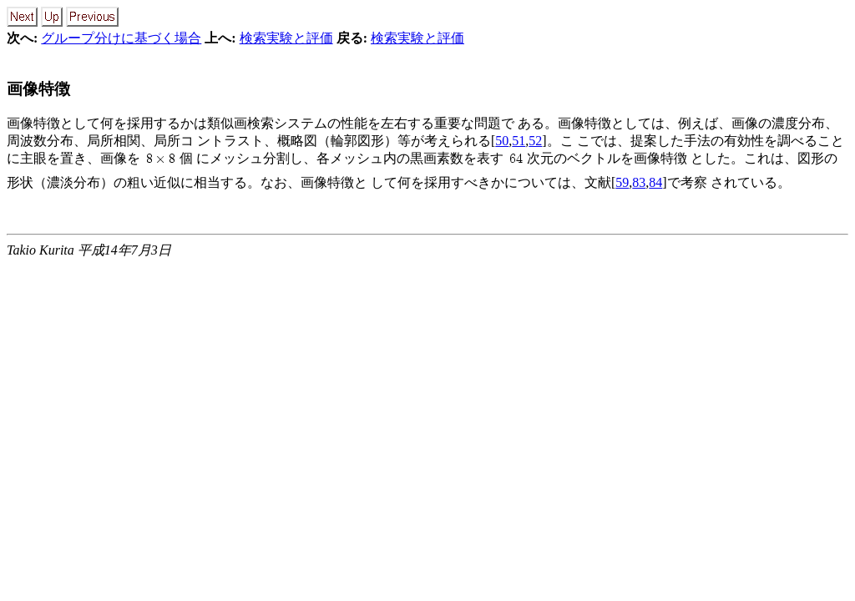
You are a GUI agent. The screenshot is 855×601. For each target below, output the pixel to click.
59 (622, 182)
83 (638, 182)
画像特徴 (38, 89)
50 (501, 141)
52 (535, 141)
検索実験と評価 (286, 38)
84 (655, 182)
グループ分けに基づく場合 (121, 38)
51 (518, 141)
